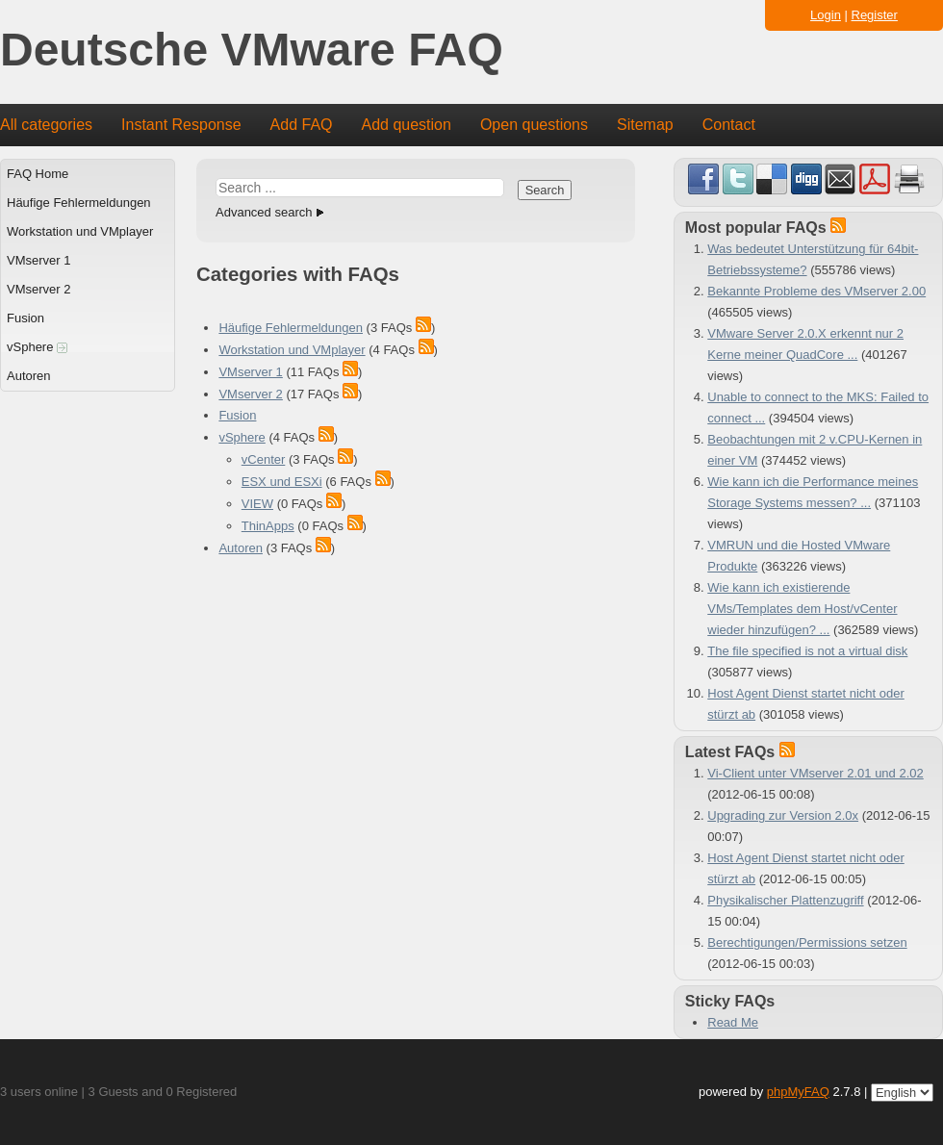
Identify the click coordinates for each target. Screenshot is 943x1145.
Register (875, 15)
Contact (728, 124)
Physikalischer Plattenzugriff (785, 900)
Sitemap (645, 124)
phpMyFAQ (798, 1091)
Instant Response (181, 124)
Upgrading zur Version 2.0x (782, 815)
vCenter (264, 459)
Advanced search (264, 212)
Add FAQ (301, 124)
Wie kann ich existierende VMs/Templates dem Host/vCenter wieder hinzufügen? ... (802, 608)
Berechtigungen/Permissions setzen (806, 942)
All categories (46, 124)
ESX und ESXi (282, 481)
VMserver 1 (38, 260)
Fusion (25, 318)
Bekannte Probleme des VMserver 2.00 (816, 291)
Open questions (534, 124)
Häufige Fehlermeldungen (79, 202)
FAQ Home (37, 173)
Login (825, 15)
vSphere (37, 347)
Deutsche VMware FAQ (251, 50)
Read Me (732, 1022)
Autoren (29, 376)
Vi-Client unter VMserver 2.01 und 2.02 (815, 773)
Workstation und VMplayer (80, 231)
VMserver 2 (38, 289)
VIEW (257, 503)
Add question (406, 124)
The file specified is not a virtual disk (807, 651)
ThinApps (268, 526)
